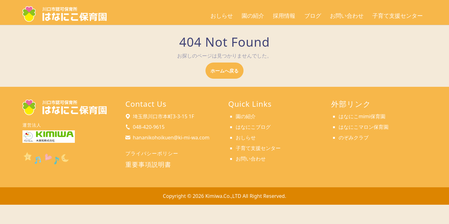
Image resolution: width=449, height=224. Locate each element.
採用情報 (284, 15)
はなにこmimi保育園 (362, 116)
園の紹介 (253, 15)
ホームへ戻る (227, 73)
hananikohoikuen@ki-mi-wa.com (171, 137)
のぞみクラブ (354, 137)
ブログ (312, 15)
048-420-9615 (149, 127)
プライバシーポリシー (151, 153)
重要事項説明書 (148, 164)
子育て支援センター (397, 15)
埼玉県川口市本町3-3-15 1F (163, 116)
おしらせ (221, 15)
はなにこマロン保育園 (364, 127)
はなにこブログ (253, 127)
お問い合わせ (347, 15)
